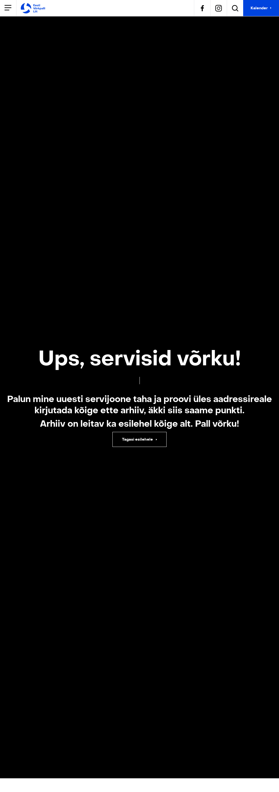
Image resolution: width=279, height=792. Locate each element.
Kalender (259, 7)
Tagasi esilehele (138, 439)
